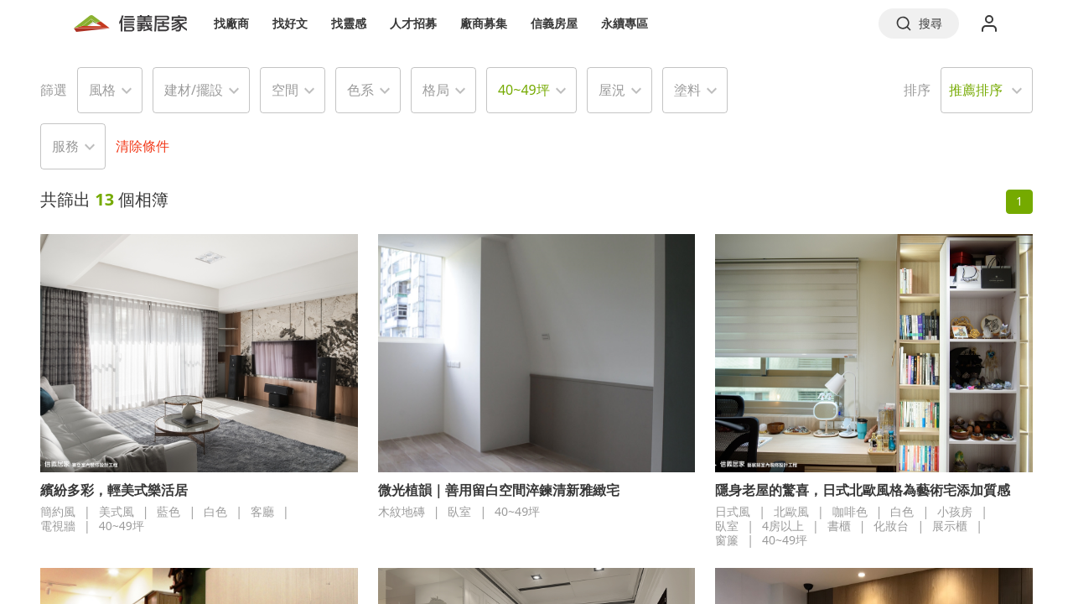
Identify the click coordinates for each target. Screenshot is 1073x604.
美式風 (116, 511)
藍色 (168, 511)
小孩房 (954, 511)
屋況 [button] (612, 90)
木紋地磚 (401, 511)
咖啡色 (850, 511)
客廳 (262, 511)
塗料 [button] (687, 90)
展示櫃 (949, 526)
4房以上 (783, 526)
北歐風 (791, 511)
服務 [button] (65, 146)
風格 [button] (102, 90)
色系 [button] (360, 90)
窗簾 (727, 540)
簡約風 (57, 511)
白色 (215, 511)
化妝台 (891, 526)
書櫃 (839, 526)
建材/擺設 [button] (193, 90)
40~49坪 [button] (524, 90)
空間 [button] (285, 90)
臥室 (459, 511)
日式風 (732, 511)
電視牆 (57, 526)
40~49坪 (121, 526)
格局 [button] (435, 90)
